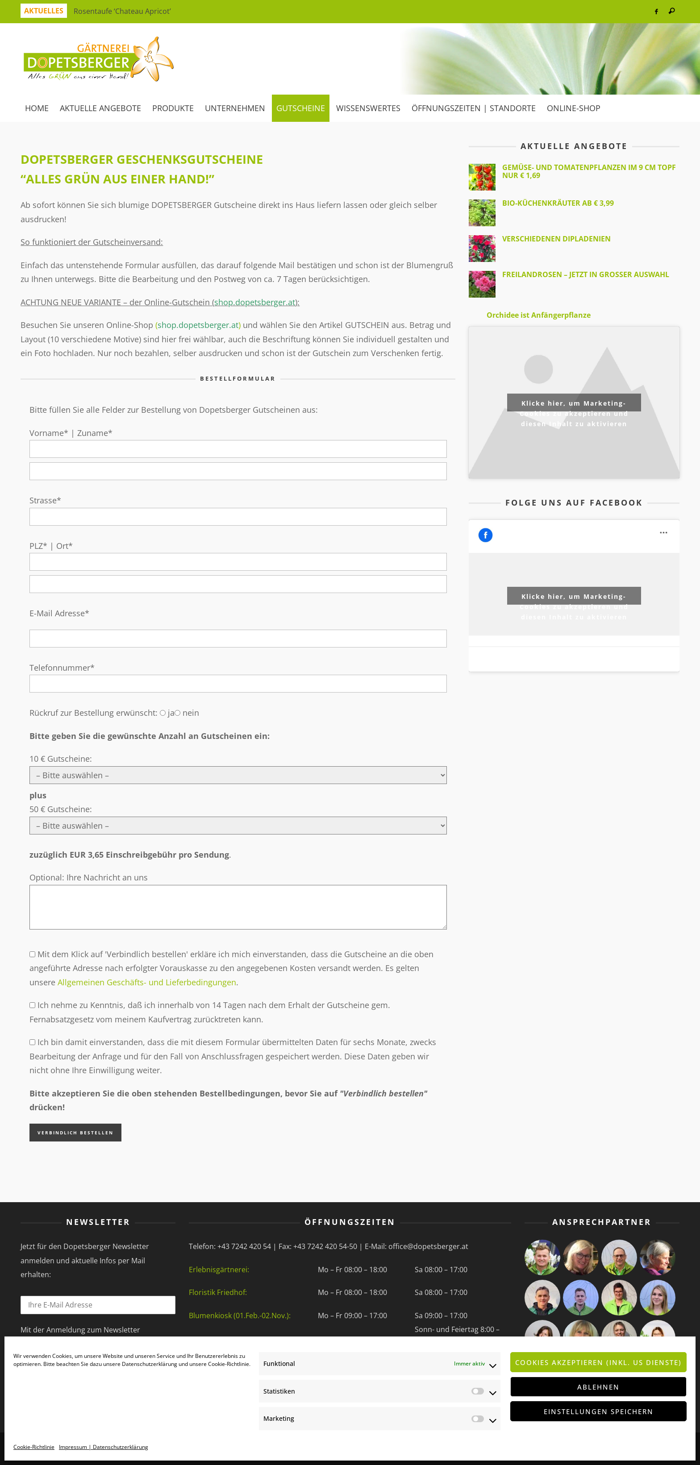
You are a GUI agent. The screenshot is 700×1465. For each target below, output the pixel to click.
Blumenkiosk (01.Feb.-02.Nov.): (240, 1315)
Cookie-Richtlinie (228, 1364)
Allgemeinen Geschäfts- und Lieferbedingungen (147, 982)
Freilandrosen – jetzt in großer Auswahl (585, 274)
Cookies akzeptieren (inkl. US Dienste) (598, 1362)
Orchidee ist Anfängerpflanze (539, 315)
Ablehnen (598, 1386)
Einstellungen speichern (599, 1411)
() (198, 325)
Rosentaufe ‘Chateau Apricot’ (122, 11)
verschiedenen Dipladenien (556, 239)
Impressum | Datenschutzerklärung (103, 1447)
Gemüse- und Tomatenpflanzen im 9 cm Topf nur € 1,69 (589, 171)
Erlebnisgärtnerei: (219, 1269)
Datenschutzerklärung (149, 1364)
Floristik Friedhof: (218, 1292)
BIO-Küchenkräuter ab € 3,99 (558, 203)
